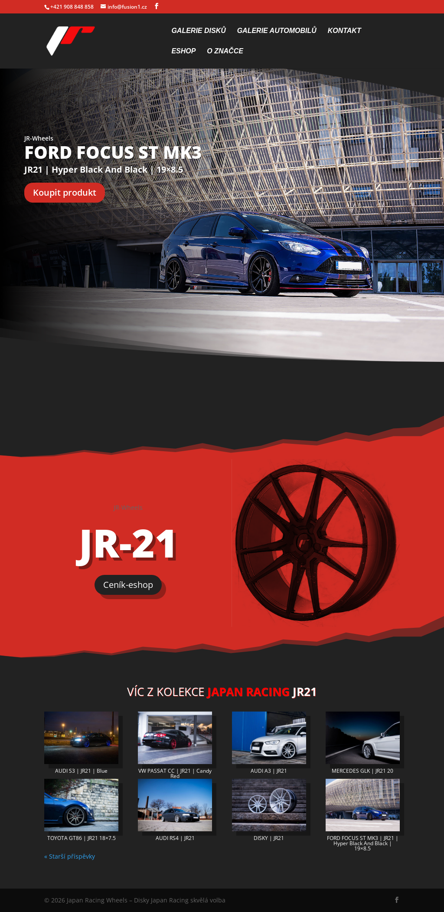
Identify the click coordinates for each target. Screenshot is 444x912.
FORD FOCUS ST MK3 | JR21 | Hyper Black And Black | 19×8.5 (362, 843)
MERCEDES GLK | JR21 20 (362, 770)
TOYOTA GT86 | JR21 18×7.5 (81, 838)
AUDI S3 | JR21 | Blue (81, 770)
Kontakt (344, 31)
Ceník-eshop (128, 585)
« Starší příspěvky (69, 856)
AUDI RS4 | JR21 (175, 838)
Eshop (183, 51)
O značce (225, 51)
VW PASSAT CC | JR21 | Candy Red (175, 773)
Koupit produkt (64, 192)
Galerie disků (198, 31)
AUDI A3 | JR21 (269, 770)
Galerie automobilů (277, 31)
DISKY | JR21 (269, 838)
